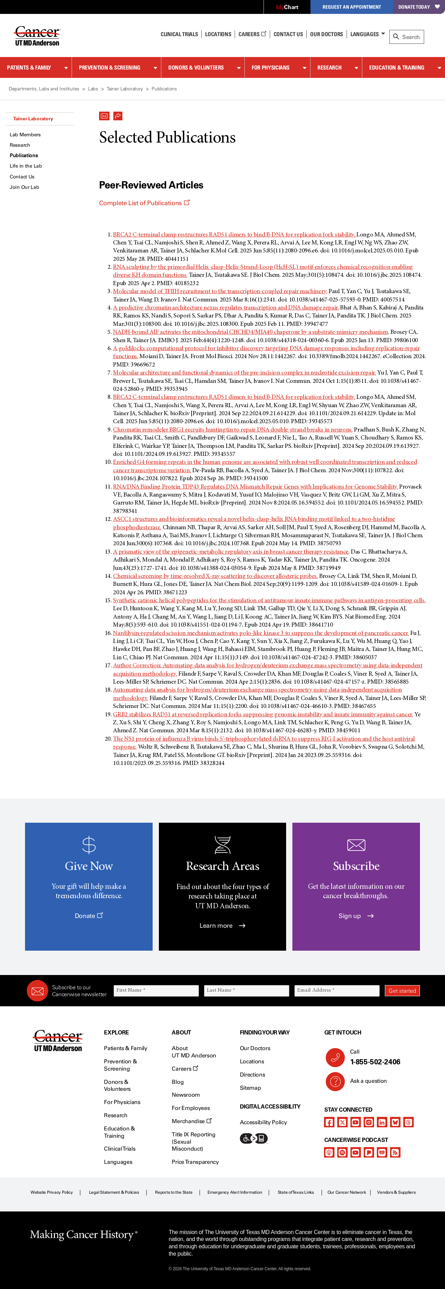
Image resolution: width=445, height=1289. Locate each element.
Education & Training (396, 67)
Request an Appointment (352, 7)
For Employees (191, 1108)
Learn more (222, 925)
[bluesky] (395, 1122)
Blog (178, 1082)
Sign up (356, 916)
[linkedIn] (382, 1122)
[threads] (408, 1122)
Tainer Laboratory (33, 118)
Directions (252, 1074)
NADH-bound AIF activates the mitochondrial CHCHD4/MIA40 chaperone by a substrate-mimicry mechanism (250, 332)
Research (329, 67)
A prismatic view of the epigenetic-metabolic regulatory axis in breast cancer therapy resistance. (231, 552)
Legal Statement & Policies (114, 1192)
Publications (24, 156)
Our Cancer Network (346, 1192)
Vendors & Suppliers (396, 1192)
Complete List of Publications (144, 203)
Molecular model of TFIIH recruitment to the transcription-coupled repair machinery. (220, 292)
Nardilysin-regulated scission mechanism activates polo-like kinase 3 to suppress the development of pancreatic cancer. (261, 633)
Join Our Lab (24, 187)
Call (382, 1057)
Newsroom (186, 1094)
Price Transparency (195, 1162)
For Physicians (271, 67)
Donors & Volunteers (196, 67)
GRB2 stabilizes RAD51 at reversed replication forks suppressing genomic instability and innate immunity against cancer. (263, 715)
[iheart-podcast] (382, 1152)
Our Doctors (326, 34)
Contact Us (288, 34)
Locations (252, 1061)
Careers (252, 34)
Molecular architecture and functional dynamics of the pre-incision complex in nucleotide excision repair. (244, 373)
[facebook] (329, 1122)
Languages (364, 34)
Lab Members (25, 135)
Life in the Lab (26, 166)
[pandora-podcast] (368, 1152)
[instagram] (368, 1122)
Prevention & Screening (109, 67)
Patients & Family (29, 67)
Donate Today (419, 7)
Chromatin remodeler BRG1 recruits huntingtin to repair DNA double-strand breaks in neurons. (233, 430)
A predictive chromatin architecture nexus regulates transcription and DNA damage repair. (226, 308)
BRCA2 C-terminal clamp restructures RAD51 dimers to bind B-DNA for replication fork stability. (234, 235)
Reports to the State (173, 1192)
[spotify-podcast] (342, 1152)
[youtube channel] (355, 1122)
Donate (89, 916)
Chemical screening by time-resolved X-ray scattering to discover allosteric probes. (215, 576)
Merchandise (191, 1121)
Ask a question (364, 1083)
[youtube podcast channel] (355, 1152)
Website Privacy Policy (52, 1192)
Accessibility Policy (263, 1122)
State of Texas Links (296, 1192)
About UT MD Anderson (194, 1052)
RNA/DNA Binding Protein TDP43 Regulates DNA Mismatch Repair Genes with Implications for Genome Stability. (255, 487)
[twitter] (342, 1122)
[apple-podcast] (329, 1152)
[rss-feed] (395, 1152)
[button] (104, 114)
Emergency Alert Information (235, 1192)
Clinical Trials (179, 34)
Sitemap (250, 1088)
